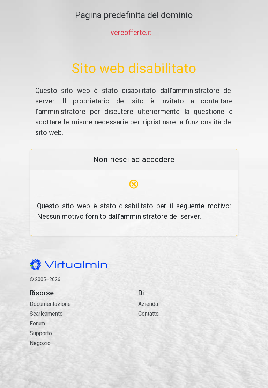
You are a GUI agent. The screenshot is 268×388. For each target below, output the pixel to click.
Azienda (148, 304)
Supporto (41, 333)
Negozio (40, 343)
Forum (37, 323)
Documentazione (50, 304)
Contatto (188, 342)
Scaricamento (46, 313)
